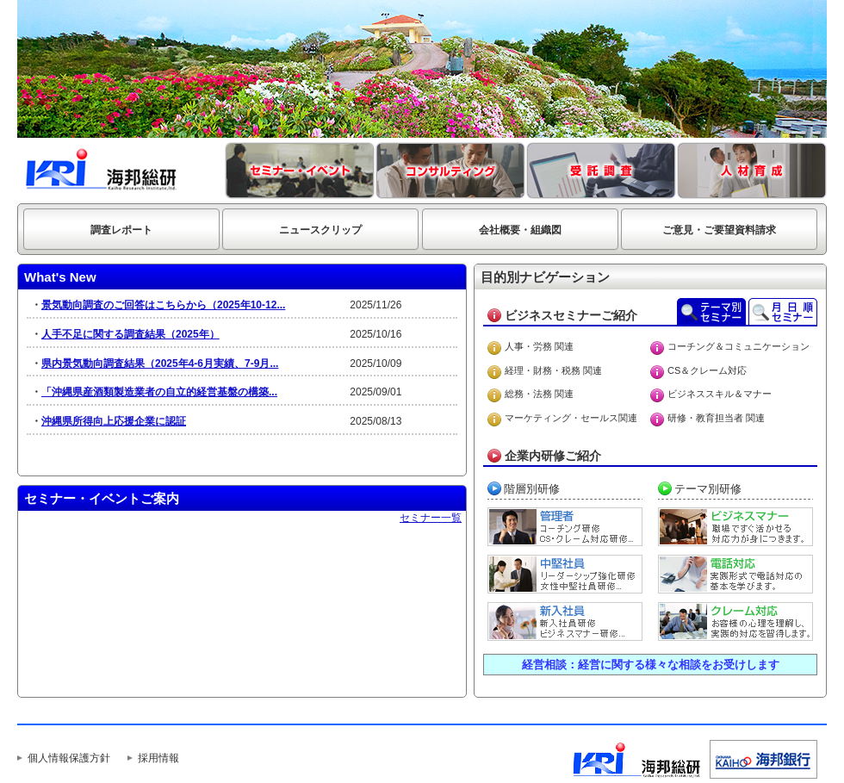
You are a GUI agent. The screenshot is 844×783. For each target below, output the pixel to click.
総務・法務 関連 (539, 393)
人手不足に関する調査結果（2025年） (130, 334)
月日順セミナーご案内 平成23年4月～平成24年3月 (782, 312)
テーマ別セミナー (711, 312)
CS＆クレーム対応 (707, 370)
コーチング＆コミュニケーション (738, 346)
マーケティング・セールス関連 (571, 418)
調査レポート (121, 230)
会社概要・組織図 (520, 230)
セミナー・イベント (300, 170)
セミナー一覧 (431, 518)
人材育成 (752, 170)
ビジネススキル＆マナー (719, 393)
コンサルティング (450, 170)
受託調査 (601, 170)
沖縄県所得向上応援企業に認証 (113, 421)
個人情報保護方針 (69, 758)
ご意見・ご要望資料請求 (719, 230)
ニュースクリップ (320, 230)
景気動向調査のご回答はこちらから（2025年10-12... (163, 305)
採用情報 (158, 758)
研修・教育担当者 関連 (716, 418)
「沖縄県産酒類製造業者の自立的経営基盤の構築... (159, 392)
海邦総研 (101, 170)
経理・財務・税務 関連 (553, 370)
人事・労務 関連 (539, 346)
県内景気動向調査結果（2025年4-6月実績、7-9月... (159, 363)
